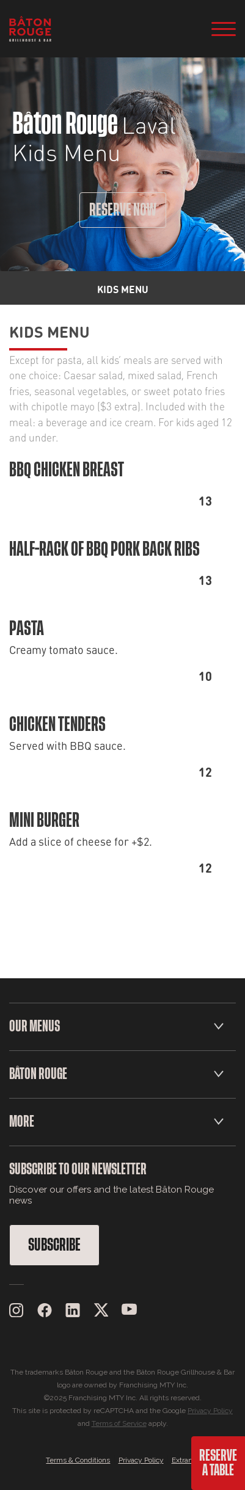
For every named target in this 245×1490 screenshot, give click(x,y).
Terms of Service (119, 1423)
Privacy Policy (210, 1410)
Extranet (185, 1460)
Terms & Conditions (78, 1460)
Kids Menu (49, 331)
